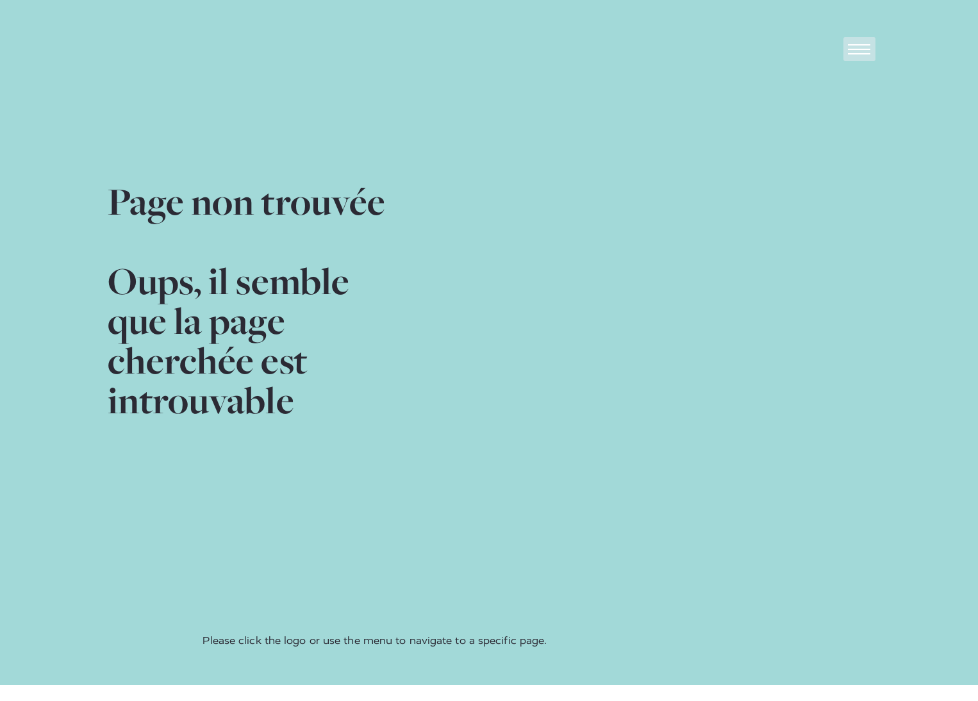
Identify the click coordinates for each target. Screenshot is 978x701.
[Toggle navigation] (859, 49)
